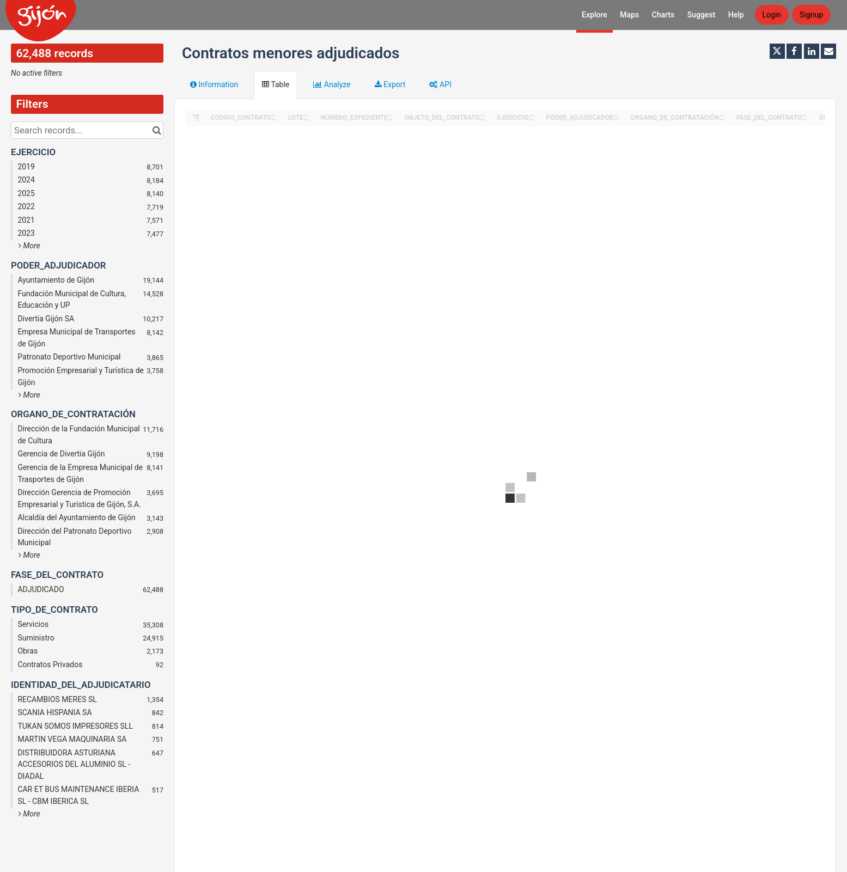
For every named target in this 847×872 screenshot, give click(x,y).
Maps (629, 14)
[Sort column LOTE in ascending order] (306, 115)
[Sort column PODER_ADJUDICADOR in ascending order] (616, 115)
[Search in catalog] (156, 130)
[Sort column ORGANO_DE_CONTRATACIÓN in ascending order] (721, 115)
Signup (811, 14)
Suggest (701, 14)
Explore (594, 14)
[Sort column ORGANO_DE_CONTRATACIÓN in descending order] (721, 118)
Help (736, 14)
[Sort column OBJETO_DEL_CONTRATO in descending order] (482, 118)
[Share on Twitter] (777, 51)
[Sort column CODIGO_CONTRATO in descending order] (273, 118)
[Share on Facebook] (794, 51)
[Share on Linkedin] (811, 51)
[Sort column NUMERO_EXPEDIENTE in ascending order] (390, 115)
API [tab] (440, 84)
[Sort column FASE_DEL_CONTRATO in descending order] (804, 118)
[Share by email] (828, 51)
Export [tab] (390, 84)
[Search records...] (87, 130)
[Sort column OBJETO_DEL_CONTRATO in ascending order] (482, 115)
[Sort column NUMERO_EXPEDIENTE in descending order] (390, 118)
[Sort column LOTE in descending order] (306, 118)
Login (772, 14)
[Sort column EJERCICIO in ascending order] (531, 115)
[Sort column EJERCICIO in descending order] (531, 118)
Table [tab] (275, 84)
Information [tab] (214, 84)
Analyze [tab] (331, 84)
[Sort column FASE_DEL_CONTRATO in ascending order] (804, 115)
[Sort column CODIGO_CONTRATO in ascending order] (273, 115)
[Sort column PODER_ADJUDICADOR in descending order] (616, 118)
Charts (663, 14)
